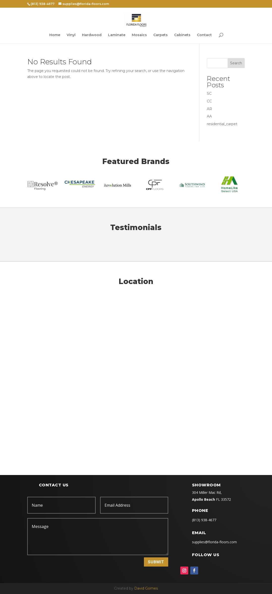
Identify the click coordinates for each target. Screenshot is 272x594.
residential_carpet (222, 124)
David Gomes (146, 588)
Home (54, 35)
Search (236, 63)
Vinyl (71, 35)
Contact (204, 35)
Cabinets (182, 35)
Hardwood (92, 35)
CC (209, 101)
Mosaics (139, 35)
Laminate (116, 35)
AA (209, 116)
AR (209, 109)
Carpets (160, 35)
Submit (156, 562)
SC (209, 93)
